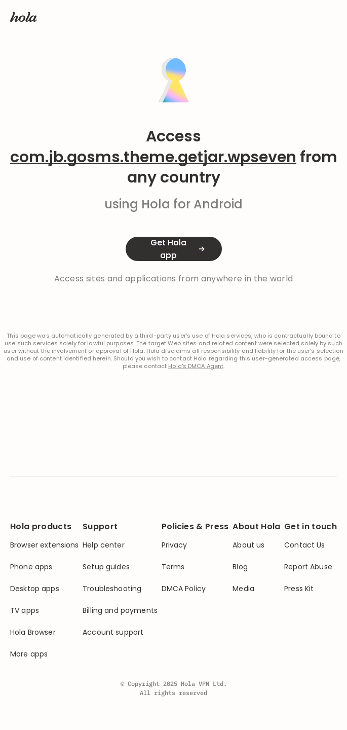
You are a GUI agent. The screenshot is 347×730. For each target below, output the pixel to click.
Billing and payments (120, 610)
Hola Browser (33, 632)
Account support (113, 632)
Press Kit (299, 589)
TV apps (24, 610)
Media (243, 589)
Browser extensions (44, 545)
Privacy (174, 545)
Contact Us (304, 545)
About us (248, 545)
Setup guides (106, 567)
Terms (173, 567)
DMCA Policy (184, 589)
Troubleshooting (112, 589)
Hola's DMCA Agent (195, 366)
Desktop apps (34, 589)
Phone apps (31, 567)
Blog (240, 567)
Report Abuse (308, 567)
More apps (29, 654)
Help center (104, 545)
